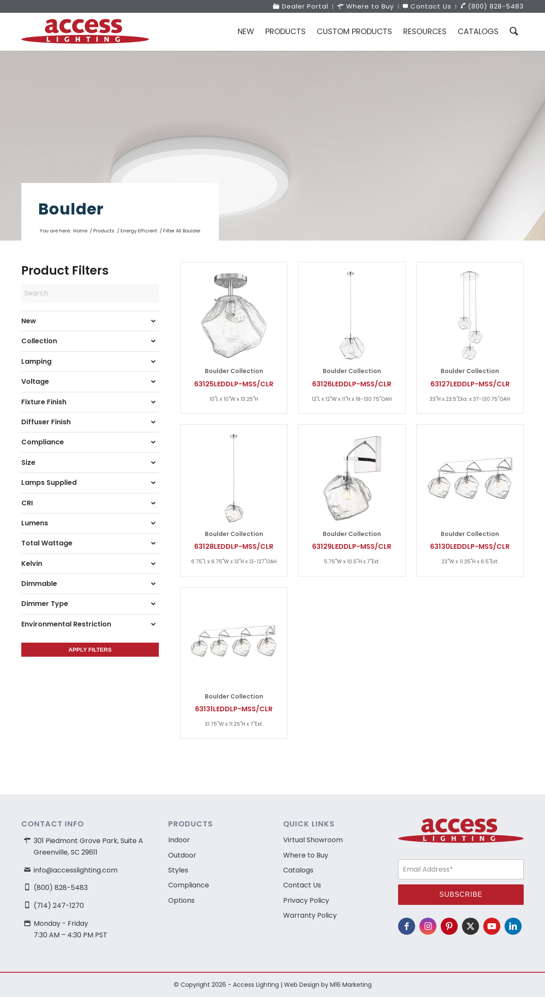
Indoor (179, 840)
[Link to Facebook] (406, 926)
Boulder (71, 209)
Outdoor (182, 855)
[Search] (514, 31)
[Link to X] (470, 926)
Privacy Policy (306, 900)
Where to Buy (305, 855)
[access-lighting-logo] (85, 31)
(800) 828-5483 (61, 888)
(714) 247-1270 (59, 905)
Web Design (301, 984)
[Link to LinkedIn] (513, 926)
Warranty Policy (310, 915)
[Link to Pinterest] (449, 926)
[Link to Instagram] (427, 926)
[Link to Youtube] (491, 926)
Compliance (188, 885)
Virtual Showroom (313, 840)
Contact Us (302, 885)
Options (181, 900)
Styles (178, 870)
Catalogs (298, 870)
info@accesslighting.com (76, 870)
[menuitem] (301, 6)
